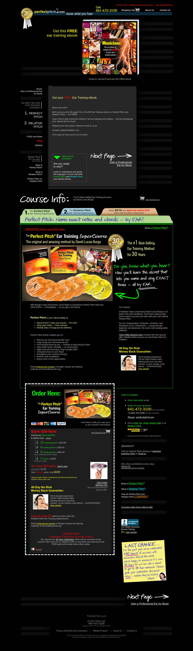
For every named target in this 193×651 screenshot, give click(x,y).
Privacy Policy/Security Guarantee (72, 631)
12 (44, 442)
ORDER (38, 145)
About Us (117, 631)
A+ (130, 528)
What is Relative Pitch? (35, 173)
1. (33, 115)
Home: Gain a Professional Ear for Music (31, 91)
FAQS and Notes (34, 136)
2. (33, 124)
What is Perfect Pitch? (35, 166)
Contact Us (132, 631)
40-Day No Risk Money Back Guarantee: (135, 350)
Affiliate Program (100, 631)
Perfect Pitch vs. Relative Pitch (34, 180)
